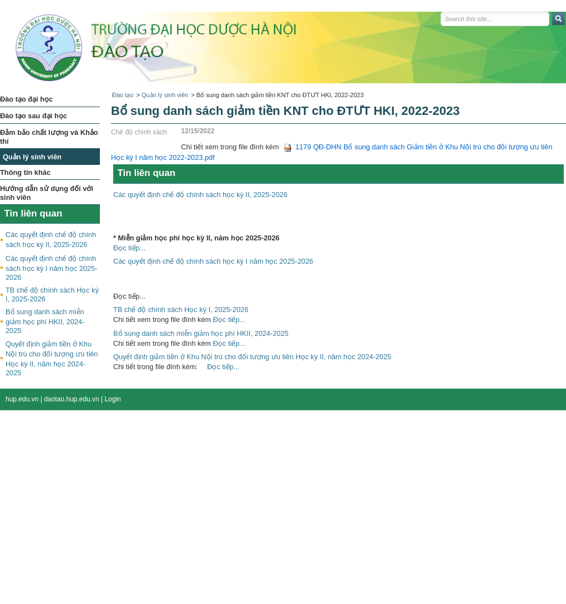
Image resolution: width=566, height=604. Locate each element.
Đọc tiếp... (129, 248)
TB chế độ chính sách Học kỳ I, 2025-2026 (181, 309)
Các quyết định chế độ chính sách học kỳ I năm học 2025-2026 (51, 267)
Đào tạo (122, 95)
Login (112, 399)
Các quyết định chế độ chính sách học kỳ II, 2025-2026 (200, 194)
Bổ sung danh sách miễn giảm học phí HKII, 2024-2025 (45, 321)
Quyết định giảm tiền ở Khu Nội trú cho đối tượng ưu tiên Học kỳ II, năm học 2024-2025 (252, 357)
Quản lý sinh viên (165, 95)
